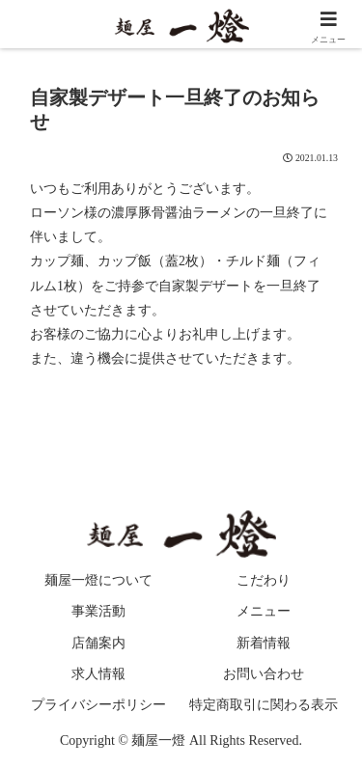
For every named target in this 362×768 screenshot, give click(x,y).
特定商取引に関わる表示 (263, 705)
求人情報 (98, 674)
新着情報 (264, 643)
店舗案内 (98, 643)
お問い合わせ (263, 674)
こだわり (264, 580)
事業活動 (98, 611)
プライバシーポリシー (98, 705)
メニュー (264, 611)
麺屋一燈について (98, 580)
